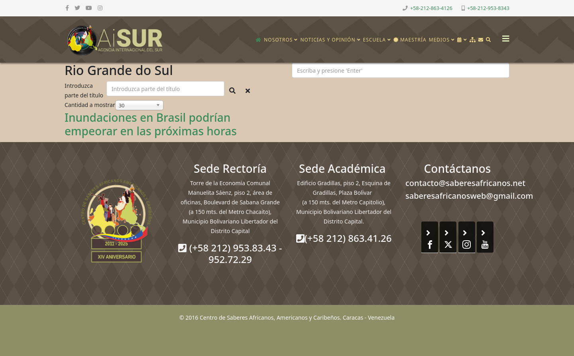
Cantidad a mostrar (90, 105)
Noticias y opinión (327, 39)
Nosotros (278, 39)
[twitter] (77, 8)
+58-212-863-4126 (431, 8)
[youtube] (89, 8)
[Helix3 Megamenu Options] (503, 36)
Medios (439, 39)
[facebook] (67, 8)
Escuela (374, 39)
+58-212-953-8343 (488, 8)
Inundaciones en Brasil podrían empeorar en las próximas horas (151, 124)
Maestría (410, 39)
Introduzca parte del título (85, 90)
